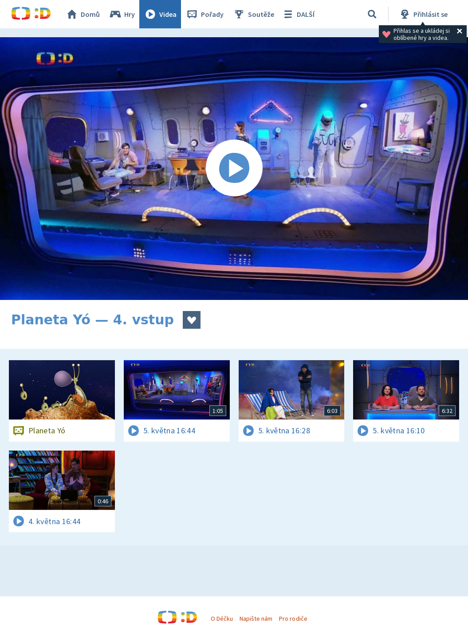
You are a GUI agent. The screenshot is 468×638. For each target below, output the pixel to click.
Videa (160, 14)
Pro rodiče (293, 618)
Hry (122, 14)
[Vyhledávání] (372, 14)
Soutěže (253, 14)
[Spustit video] (234, 168)
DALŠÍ (298, 14)
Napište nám (256, 618)
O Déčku (222, 618)
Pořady (204, 14)
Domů (82, 14)
